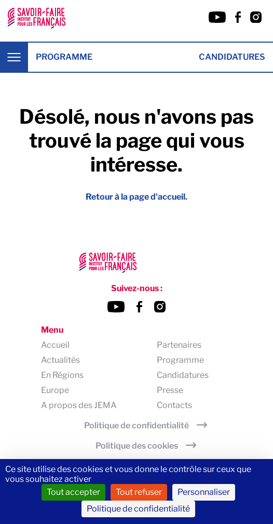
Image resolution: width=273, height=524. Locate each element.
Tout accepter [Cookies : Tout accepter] (73, 492)
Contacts (174, 405)
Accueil (55, 345)
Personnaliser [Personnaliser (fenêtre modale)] (204, 492)
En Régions (62, 375)
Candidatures (232, 57)
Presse (170, 390)
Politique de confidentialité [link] (138, 509)
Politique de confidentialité (136, 425)
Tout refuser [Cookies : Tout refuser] (139, 492)
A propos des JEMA (79, 405)
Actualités (60, 360)
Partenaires (179, 345)
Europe (55, 390)
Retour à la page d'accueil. (136, 197)
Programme (64, 57)
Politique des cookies (136, 446)
